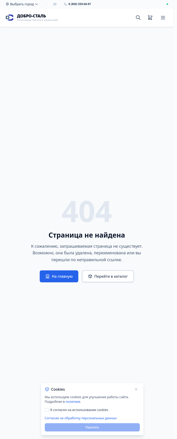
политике (73, 401)
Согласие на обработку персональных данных (81, 418)
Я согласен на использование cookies (79, 410)
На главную (59, 276)
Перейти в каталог (108, 276)
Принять (92, 427)
